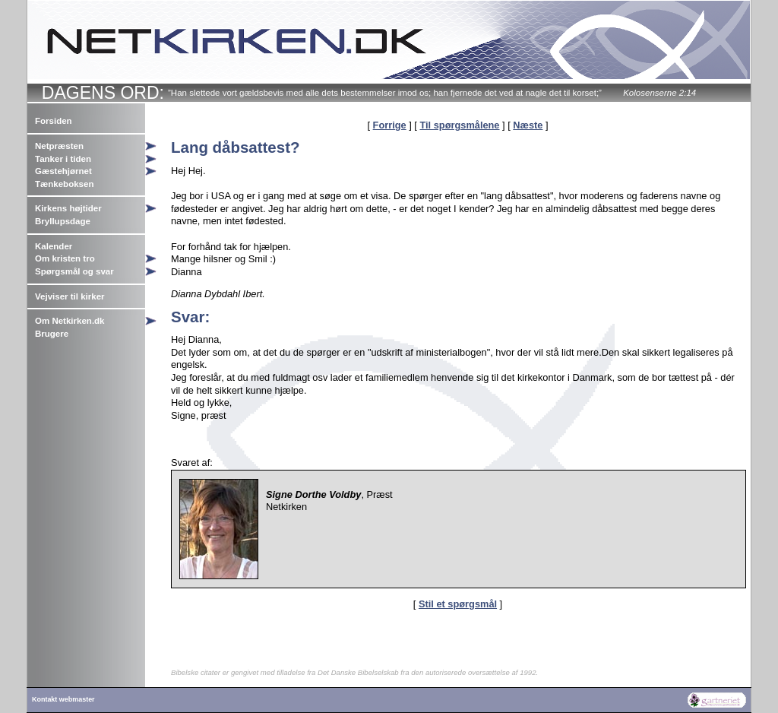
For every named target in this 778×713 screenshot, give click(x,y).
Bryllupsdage (62, 221)
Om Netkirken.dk (70, 320)
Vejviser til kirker (70, 296)
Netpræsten (59, 146)
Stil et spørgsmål (458, 604)
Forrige (389, 125)
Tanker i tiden (63, 158)
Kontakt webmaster (63, 699)
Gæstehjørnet (63, 171)
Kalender (53, 246)
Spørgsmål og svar (74, 271)
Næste (527, 125)
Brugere (51, 333)
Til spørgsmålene (459, 125)
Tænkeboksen (64, 184)
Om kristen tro (65, 258)
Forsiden (53, 120)
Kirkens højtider (68, 208)
